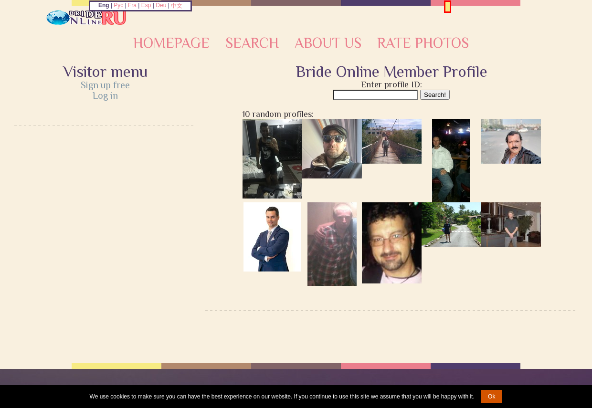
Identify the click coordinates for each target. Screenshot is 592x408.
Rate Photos (423, 43)
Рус (118, 5)
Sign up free (105, 85)
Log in (105, 95)
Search (252, 43)
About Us (328, 43)
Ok (491, 396)
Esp (146, 5)
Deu (161, 5)
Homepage (171, 43)
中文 (176, 5)
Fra (132, 5)
